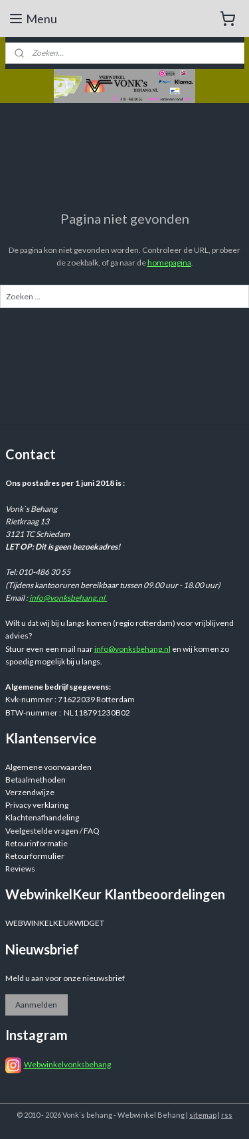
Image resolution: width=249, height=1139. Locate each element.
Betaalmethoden (35, 780)
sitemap (202, 1114)
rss (226, 1114)
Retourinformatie (36, 843)
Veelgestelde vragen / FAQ (52, 831)
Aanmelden (36, 1005)
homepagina (169, 262)
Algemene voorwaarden (48, 767)
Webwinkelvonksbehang (67, 1064)
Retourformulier (34, 856)
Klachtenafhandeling (42, 817)
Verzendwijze (29, 792)
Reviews (20, 868)
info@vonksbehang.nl (68, 598)
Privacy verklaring (36, 805)
